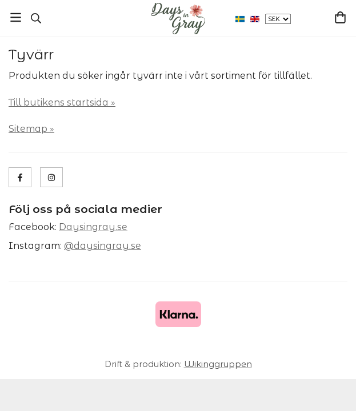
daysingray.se (107, 245)
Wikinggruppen (218, 364)
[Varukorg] (340, 17)
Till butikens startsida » (62, 102)
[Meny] (16, 17)
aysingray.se (96, 226)
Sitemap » (31, 128)
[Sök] (36, 18)
